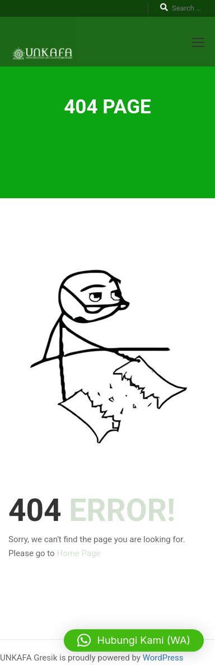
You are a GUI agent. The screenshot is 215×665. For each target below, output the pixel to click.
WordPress (163, 658)
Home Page (78, 553)
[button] (134, 640)
